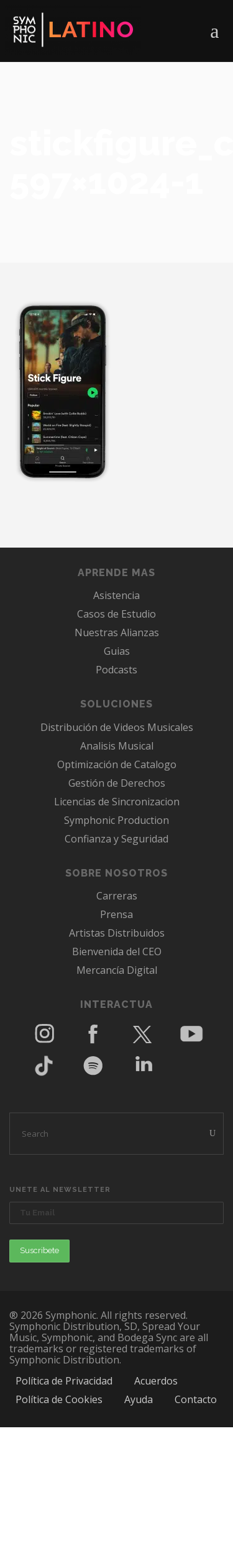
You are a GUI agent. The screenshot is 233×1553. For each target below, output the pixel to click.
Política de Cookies (59, 1399)
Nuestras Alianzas (117, 632)
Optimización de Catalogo (116, 764)
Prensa (116, 914)
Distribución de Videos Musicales (116, 727)
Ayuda (138, 1399)
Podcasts (116, 669)
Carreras (116, 896)
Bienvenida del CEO (117, 951)
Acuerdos (156, 1381)
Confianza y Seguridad (116, 839)
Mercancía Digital (116, 970)
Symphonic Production (116, 820)
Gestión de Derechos (116, 783)
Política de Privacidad (64, 1381)
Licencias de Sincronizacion (117, 801)
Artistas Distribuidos (117, 933)
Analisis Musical (116, 746)
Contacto (196, 1399)
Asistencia (116, 595)
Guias (117, 651)
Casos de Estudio (116, 614)
